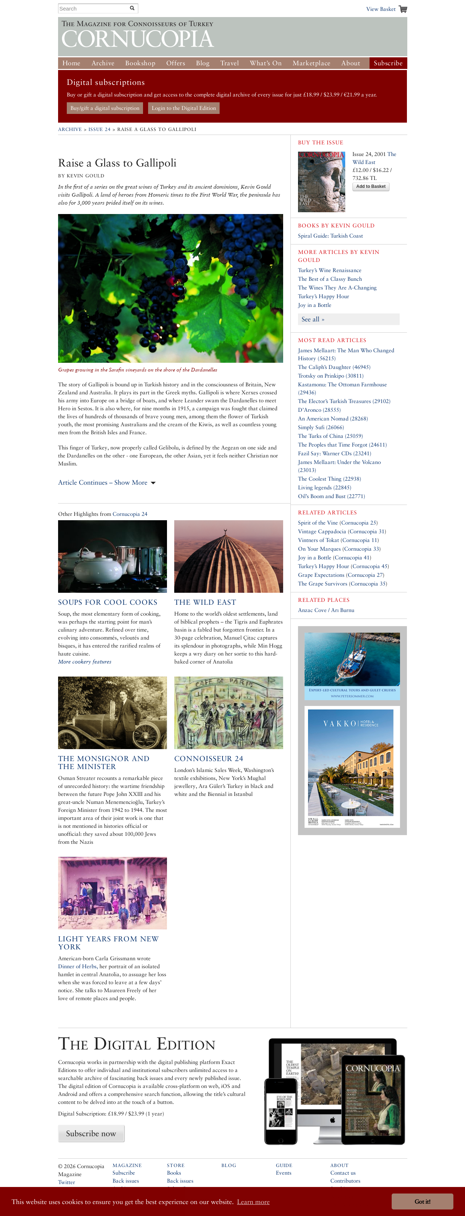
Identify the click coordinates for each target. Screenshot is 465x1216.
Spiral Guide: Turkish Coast (330, 236)
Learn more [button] (253, 1201)
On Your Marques (319, 549)
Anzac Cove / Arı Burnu (326, 610)
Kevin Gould (353, 225)
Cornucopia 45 (369, 566)
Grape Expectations (321, 575)
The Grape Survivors (322, 583)
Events (283, 1173)
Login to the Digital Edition (184, 108)
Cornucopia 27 (365, 575)
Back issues (126, 1181)
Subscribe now (91, 1133)
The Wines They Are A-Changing (337, 287)
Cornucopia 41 (352, 557)
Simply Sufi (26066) (321, 427)
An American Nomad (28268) (333, 418)
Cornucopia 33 (361, 549)
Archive (103, 63)
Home (71, 63)
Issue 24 (100, 129)
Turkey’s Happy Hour (323, 296)
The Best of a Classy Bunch (330, 279)
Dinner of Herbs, (78, 966)
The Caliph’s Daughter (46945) (334, 367)
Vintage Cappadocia (322, 531)
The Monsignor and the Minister (104, 762)
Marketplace (312, 63)
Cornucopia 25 (358, 522)
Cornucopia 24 (130, 514)
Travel (229, 63)
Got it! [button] (423, 1201)
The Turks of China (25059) (330, 436)
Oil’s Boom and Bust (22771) (331, 496)
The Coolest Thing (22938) (329, 479)
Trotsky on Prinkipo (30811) (331, 376)
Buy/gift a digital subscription (104, 108)
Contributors (345, 1181)
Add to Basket (371, 186)
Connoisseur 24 (209, 758)
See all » (313, 319)
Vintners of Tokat (318, 540)
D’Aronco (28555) (319, 410)
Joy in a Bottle (314, 305)
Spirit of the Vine (318, 522)
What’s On (266, 63)
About (350, 63)
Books (174, 1173)
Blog (202, 63)
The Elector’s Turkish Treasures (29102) (344, 401)
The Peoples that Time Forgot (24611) (342, 444)
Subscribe (388, 63)
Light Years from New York (108, 942)
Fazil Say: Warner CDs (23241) (334, 453)
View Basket (381, 9)
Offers (175, 63)
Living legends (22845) (324, 487)
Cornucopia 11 (359, 540)
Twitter (66, 1182)
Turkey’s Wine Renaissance (330, 270)
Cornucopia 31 (367, 531)
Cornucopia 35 (368, 583)
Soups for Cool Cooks (108, 602)
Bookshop (140, 63)
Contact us (343, 1173)
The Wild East (205, 602)
